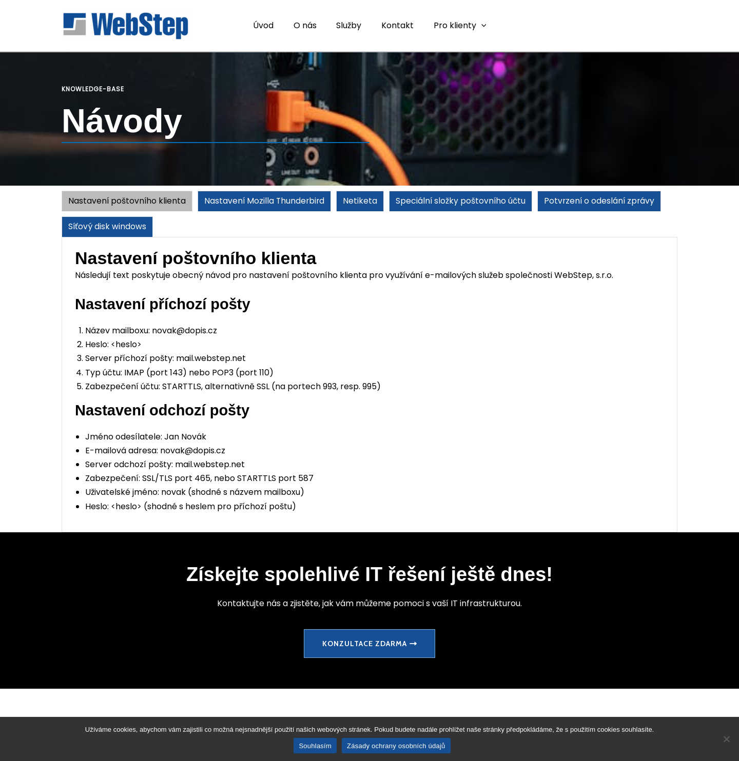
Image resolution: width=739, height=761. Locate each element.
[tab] (127, 201)
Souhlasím (315, 746)
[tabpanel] (369, 385)
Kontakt (394, 25)
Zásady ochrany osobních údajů (396, 746)
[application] (474, 25)
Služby (348, 25)
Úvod (270, 25)
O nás (308, 25)
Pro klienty (452, 25)
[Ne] (726, 739)
